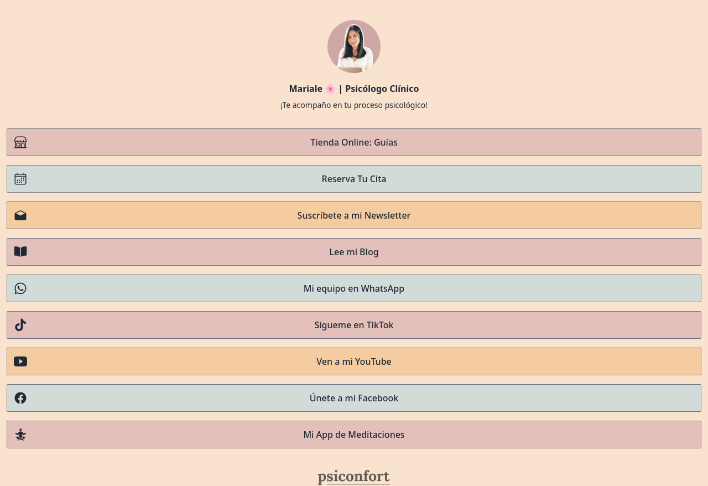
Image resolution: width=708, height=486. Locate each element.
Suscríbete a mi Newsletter (212, 215)
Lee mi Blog (196, 251)
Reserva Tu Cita (200, 178)
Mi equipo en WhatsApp (209, 288)
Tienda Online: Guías (206, 142)
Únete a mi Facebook (206, 398)
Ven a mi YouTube (203, 361)
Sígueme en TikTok (203, 325)
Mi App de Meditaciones (209, 434)
